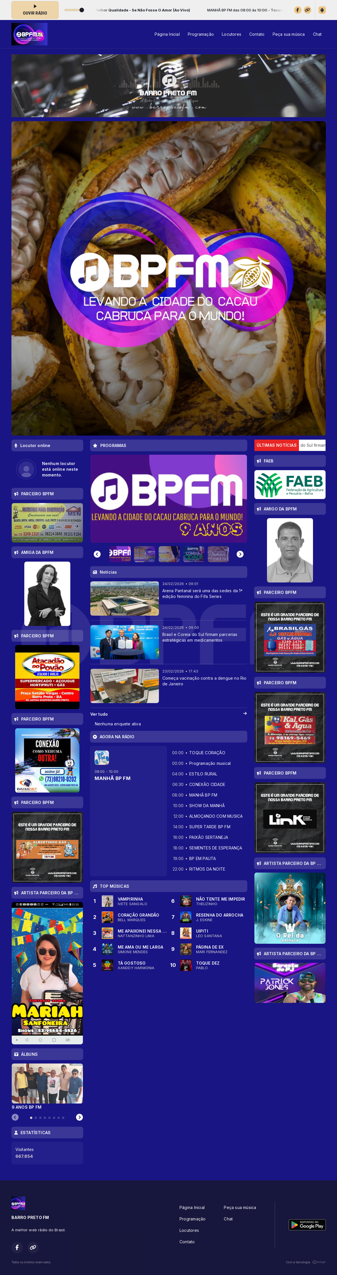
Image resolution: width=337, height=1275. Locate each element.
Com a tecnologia (306, 1262)
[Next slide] (240, 554)
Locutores (231, 34)
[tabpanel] (47, 1086)
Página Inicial (167, 34)
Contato (256, 34)
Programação (201, 34)
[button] (120, 554)
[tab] (31, 1118)
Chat (317, 34)
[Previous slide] (15, 1117)
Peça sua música (289, 34)
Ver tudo (168, 714)
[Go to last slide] (97, 554)
